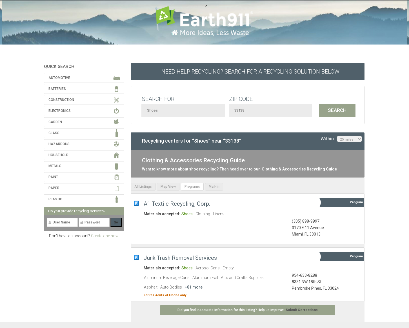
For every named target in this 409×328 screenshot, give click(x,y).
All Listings (143, 187)
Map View (168, 187)
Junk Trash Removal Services (180, 257)
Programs (192, 187)
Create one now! (105, 236)
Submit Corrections (302, 310)
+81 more (194, 287)
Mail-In (214, 187)
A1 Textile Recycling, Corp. (177, 203)
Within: (341, 139)
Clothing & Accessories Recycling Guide (299, 169)
